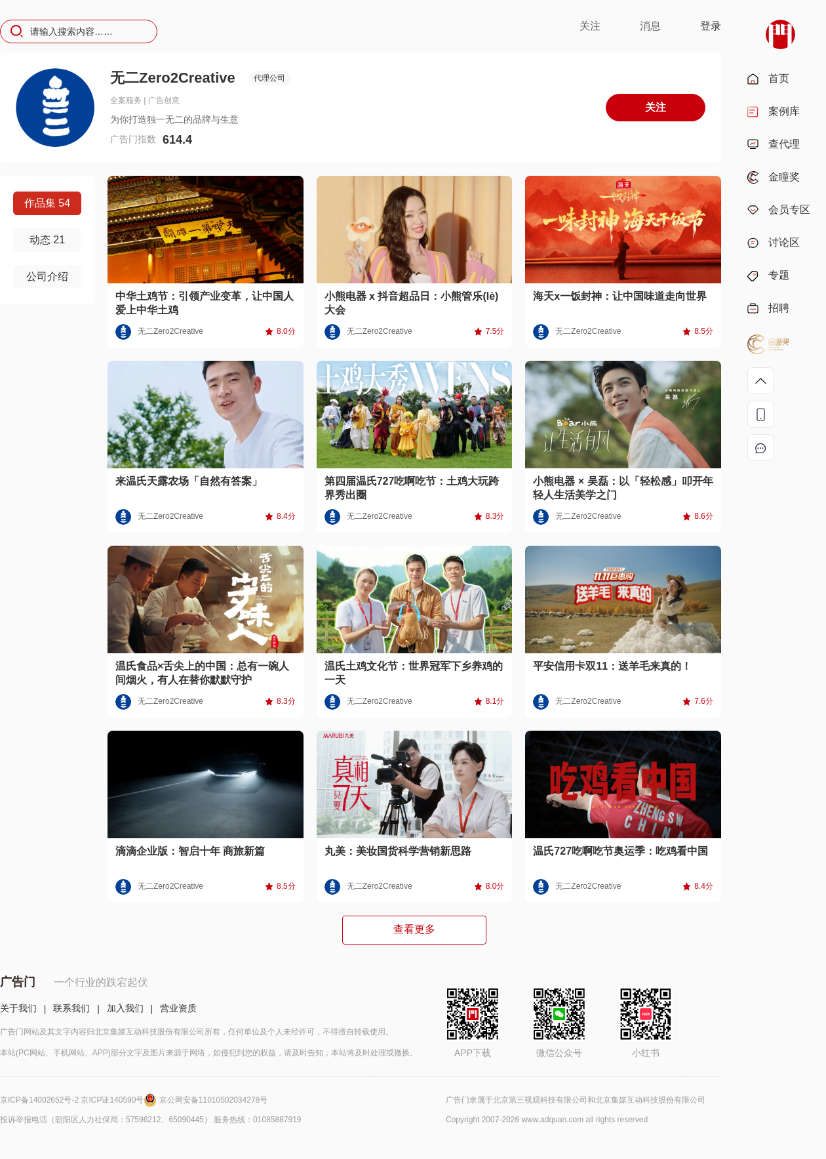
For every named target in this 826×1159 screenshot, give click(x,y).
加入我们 (125, 1008)
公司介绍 (47, 276)
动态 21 (47, 239)
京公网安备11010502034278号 (213, 1100)
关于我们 (18, 1008)
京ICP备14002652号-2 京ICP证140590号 (79, 1100)
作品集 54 (47, 203)
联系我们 (71, 1008)
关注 (590, 25)
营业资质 (178, 1008)
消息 (650, 25)
